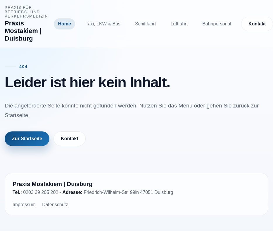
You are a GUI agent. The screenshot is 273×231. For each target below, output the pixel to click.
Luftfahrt (179, 23)
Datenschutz (55, 204)
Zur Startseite (27, 138)
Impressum (24, 204)
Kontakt (69, 138)
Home (64, 23)
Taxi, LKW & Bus (103, 23)
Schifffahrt (145, 23)
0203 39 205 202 (40, 192)
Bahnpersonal (216, 23)
